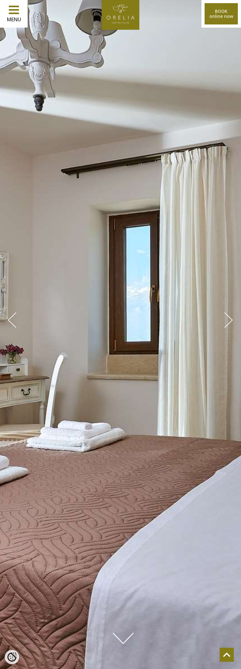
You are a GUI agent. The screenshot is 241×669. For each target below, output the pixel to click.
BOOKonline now (221, 13)
